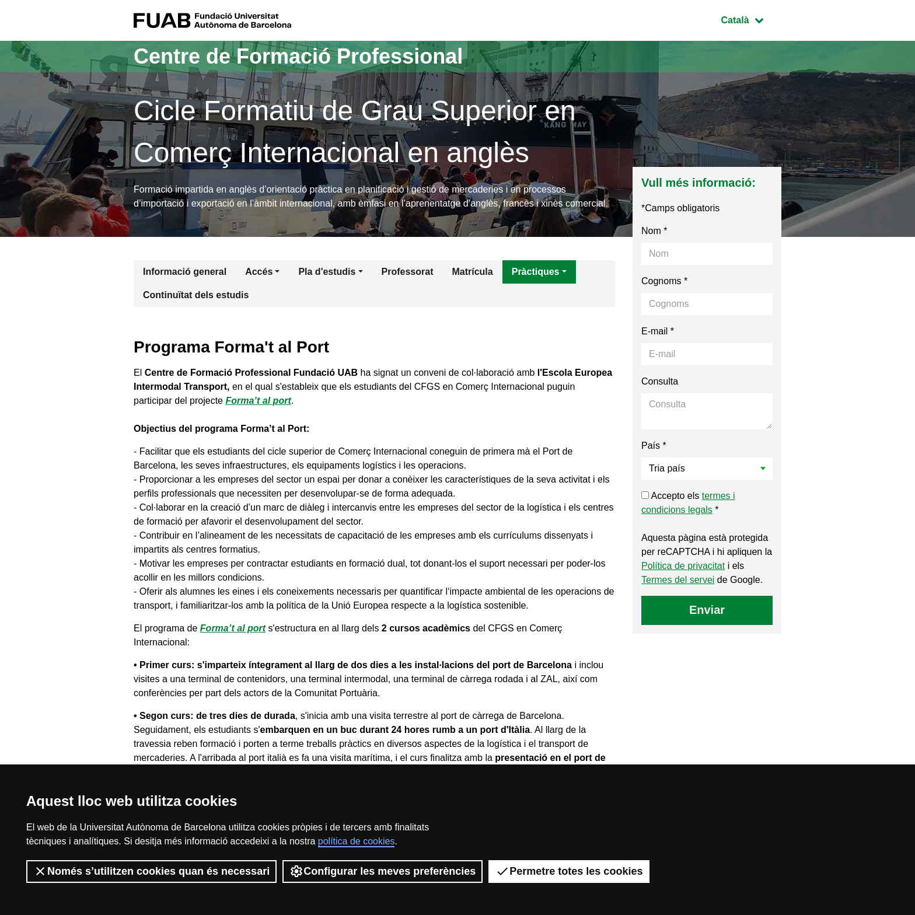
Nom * (654, 231)
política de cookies (356, 841)
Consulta (659, 381)
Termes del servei (677, 580)
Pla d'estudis (326, 272)
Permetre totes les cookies (568, 871)
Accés (259, 272)
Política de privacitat (683, 566)
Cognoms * (664, 281)
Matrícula (472, 272)
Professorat (408, 272)
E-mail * (657, 331)
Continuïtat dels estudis (196, 295)
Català (751, 19)
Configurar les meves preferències (382, 871)
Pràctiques (536, 272)
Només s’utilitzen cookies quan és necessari (151, 871)
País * (653, 445)
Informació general (184, 272)
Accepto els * (688, 503)
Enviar (707, 609)
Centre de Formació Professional (298, 56)
